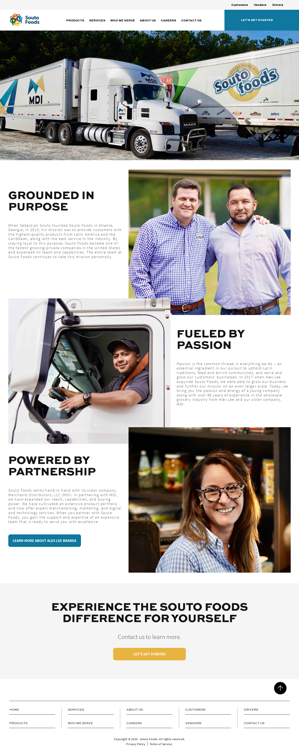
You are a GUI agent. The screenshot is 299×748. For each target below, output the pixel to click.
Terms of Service (161, 744)
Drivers (277, 5)
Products (75, 20)
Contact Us (191, 20)
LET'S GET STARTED (149, 654)
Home (14, 709)
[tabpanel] (149, 242)
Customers (239, 5)
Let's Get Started (257, 20)
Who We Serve (122, 20)
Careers (168, 20)
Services (97, 20)
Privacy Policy (135, 744)
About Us (148, 20)
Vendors (260, 5)
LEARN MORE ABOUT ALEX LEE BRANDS (45, 540)
